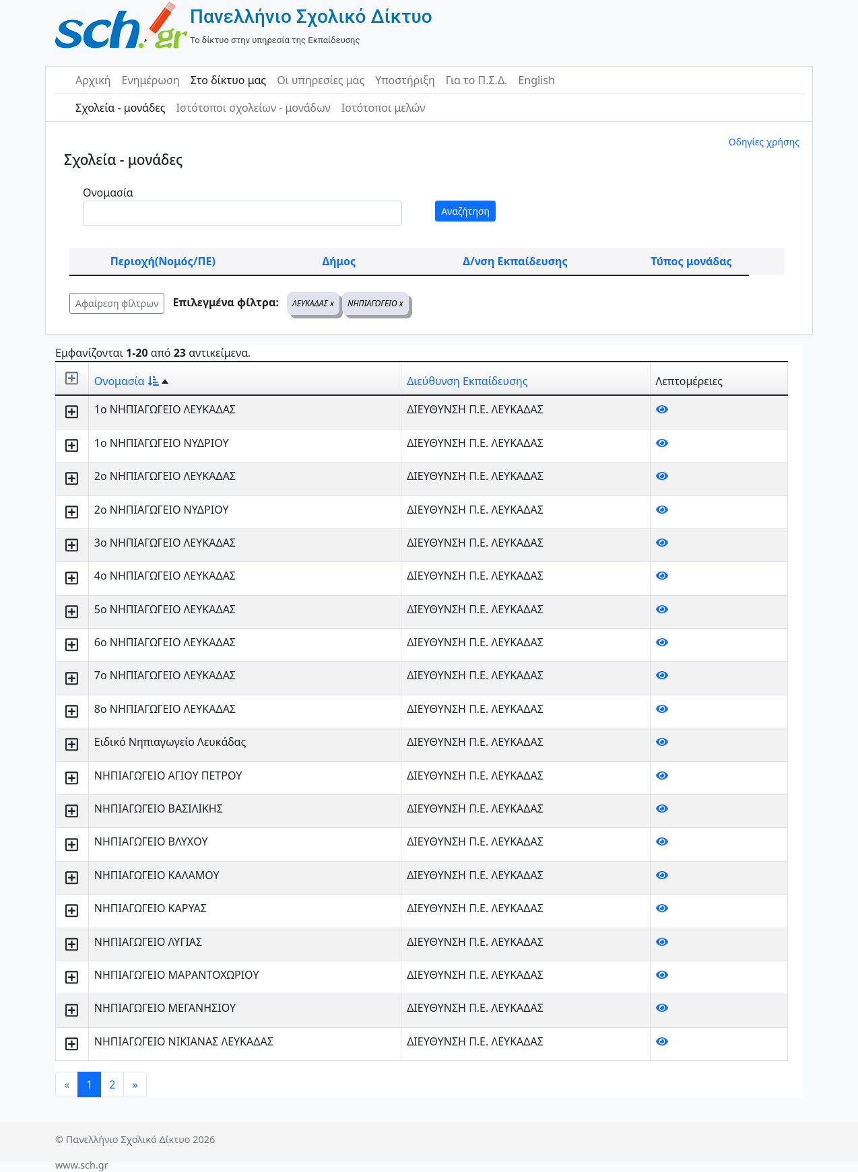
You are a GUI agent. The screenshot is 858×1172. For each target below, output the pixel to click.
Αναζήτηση (465, 211)
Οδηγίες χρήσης (764, 141)
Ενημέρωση (151, 80)
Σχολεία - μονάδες (120, 107)
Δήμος (339, 261)
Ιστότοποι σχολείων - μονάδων (253, 107)
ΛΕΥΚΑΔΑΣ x (313, 303)
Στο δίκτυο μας (228, 80)
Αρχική (93, 80)
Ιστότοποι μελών (383, 107)
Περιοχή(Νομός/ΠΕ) (163, 261)
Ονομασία (108, 192)
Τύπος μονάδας (691, 261)
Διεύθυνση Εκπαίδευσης (467, 381)
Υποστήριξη (405, 80)
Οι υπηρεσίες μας (320, 80)
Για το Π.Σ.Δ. (477, 80)
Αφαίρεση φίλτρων (116, 303)
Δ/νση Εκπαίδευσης (515, 261)
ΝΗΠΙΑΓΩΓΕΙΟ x (375, 303)
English (536, 80)
